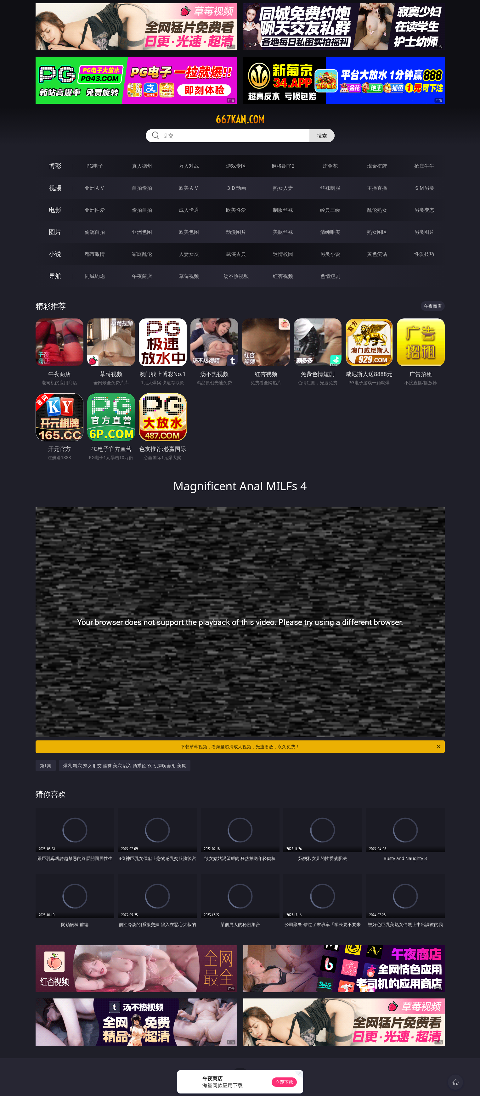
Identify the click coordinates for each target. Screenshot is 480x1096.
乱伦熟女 (377, 209)
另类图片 (424, 231)
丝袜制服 (330, 187)
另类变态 (424, 209)
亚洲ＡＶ (95, 187)
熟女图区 (377, 231)
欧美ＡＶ (189, 187)
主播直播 (377, 187)
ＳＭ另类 (424, 187)
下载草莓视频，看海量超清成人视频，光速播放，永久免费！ (311, 746)
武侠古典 (236, 253)
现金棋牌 (377, 165)
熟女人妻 (283, 187)
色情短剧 (330, 276)
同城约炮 (95, 276)
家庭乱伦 (142, 253)
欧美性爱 (236, 209)
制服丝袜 (283, 209)
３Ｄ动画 (236, 187)
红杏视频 (283, 276)
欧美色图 (189, 231)
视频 (55, 187)
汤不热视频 (236, 276)
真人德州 (142, 165)
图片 (55, 232)
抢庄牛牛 (424, 165)
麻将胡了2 (283, 165)
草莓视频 (189, 276)
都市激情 (95, 253)
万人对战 (189, 165)
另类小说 (330, 253)
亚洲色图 (142, 231)
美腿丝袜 (283, 231)
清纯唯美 (330, 231)
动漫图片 (236, 231)
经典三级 (330, 209)
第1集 (45, 765)
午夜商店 (142, 276)
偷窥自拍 (95, 231)
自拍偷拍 (142, 187)
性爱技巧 (424, 253)
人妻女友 (189, 253)
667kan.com (240, 119)
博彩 (55, 165)
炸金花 (330, 165)
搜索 (322, 135)
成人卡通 (189, 209)
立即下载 (284, 1082)
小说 (55, 254)
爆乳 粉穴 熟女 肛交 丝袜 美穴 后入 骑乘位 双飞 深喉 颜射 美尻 (124, 765)
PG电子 (95, 165)
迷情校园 (283, 253)
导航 (55, 276)
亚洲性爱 (95, 209)
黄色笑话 (377, 253)
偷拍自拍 (142, 209)
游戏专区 (236, 165)
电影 (55, 209)
